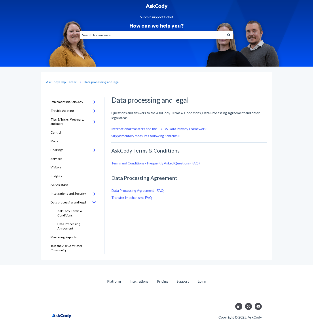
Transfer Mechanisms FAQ (131, 197)
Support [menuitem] (183, 281)
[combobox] (152, 35)
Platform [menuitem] (114, 281)
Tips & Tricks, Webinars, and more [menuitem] (67, 121)
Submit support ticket (156, 17)
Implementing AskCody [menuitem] (67, 102)
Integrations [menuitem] (139, 281)
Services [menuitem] (56, 158)
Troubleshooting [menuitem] (62, 110)
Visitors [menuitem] (56, 167)
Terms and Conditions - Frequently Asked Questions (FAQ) (155, 163)
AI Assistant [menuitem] (59, 184)
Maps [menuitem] (54, 141)
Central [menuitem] (56, 132)
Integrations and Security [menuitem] (68, 193)
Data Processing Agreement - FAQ (137, 190)
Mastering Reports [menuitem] (64, 237)
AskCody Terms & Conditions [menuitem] (69, 213)
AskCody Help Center (61, 82)
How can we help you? (156, 26)
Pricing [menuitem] (162, 281)
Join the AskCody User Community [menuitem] (66, 248)
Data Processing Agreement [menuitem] (68, 226)
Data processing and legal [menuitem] (68, 202)
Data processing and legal (101, 82)
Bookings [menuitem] (57, 150)
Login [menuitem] (202, 281)
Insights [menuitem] (56, 176)
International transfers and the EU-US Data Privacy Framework (159, 129)
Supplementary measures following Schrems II (145, 136)
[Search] (229, 35)
